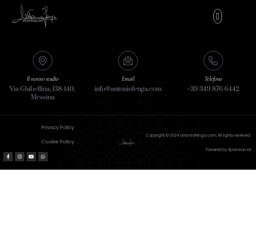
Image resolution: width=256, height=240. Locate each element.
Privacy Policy (57, 127)
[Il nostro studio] (42, 60)
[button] (217, 16)
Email (128, 78)
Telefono (213, 78)
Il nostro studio (43, 78)
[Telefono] (213, 60)
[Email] (128, 60)
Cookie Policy (57, 141)
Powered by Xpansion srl (228, 149)
